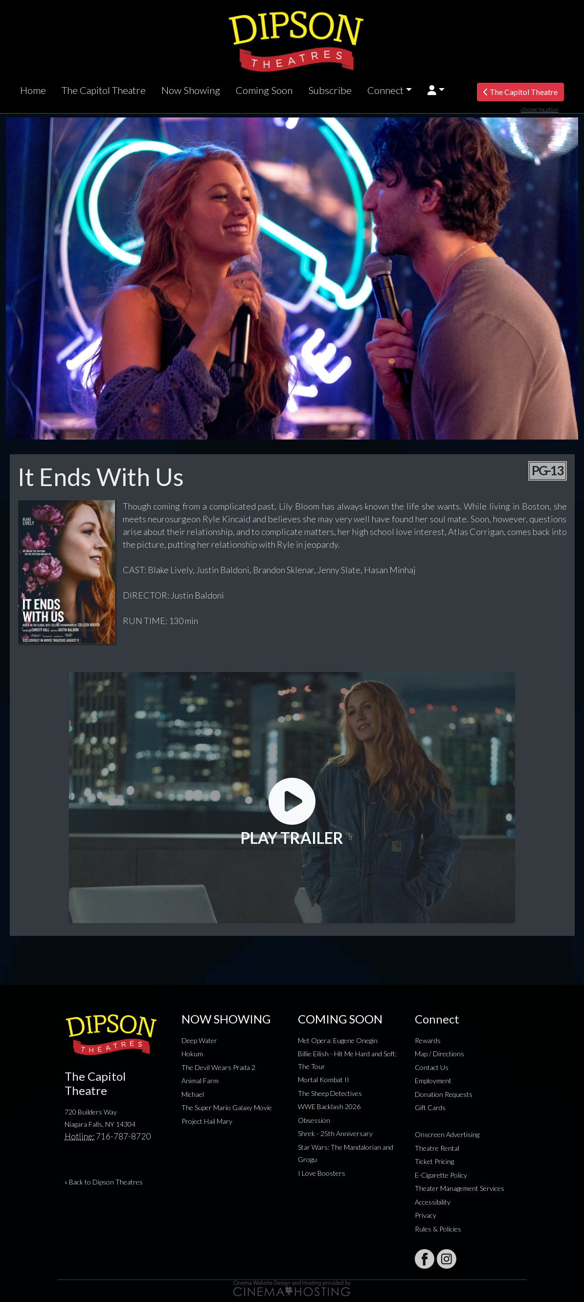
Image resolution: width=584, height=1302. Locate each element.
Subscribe (330, 90)
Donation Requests (443, 1094)
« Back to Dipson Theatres (104, 1182)
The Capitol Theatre (104, 90)
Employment (433, 1080)
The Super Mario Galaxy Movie (226, 1107)
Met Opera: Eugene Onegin (338, 1040)
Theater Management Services (459, 1188)
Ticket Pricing (434, 1161)
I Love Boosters (321, 1173)
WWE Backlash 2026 (329, 1106)
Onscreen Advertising (447, 1134)
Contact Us (432, 1067)
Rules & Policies (438, 1229)
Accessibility (432, 1202)
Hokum (192, 1053)
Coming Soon (264, 90)
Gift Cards (430, 1107)
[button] (436, 90)
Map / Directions (439, 1053)
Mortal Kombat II (323, 1079)
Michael (192, 1094)
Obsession (314, 1120)
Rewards (428, 1040)
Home (33, 90)
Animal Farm (200, 1080)
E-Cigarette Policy (441, 1175)
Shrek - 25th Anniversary (335, 1133)
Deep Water (199, 1040)
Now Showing (190, 90)
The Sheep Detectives (330, 1093)
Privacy (425, 1215)
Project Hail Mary (206, 1121)
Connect (385, 90)
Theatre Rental (437, 1148)
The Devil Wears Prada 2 (218, 1067)
